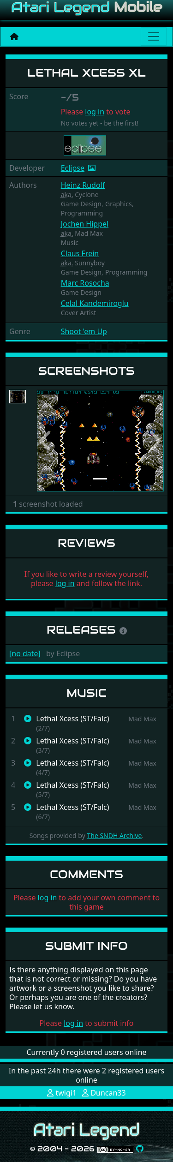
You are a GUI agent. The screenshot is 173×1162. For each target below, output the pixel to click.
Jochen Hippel (85, 224)
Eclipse (72, 168)
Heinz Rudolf (83, 185)
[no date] (25, 653)
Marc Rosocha (85, 283)
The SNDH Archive (114, 835)
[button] (46, 441)
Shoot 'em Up (84, 331)
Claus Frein (80, 253)
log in (94, 112)
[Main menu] (154, 36)
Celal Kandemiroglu (95, 303)
